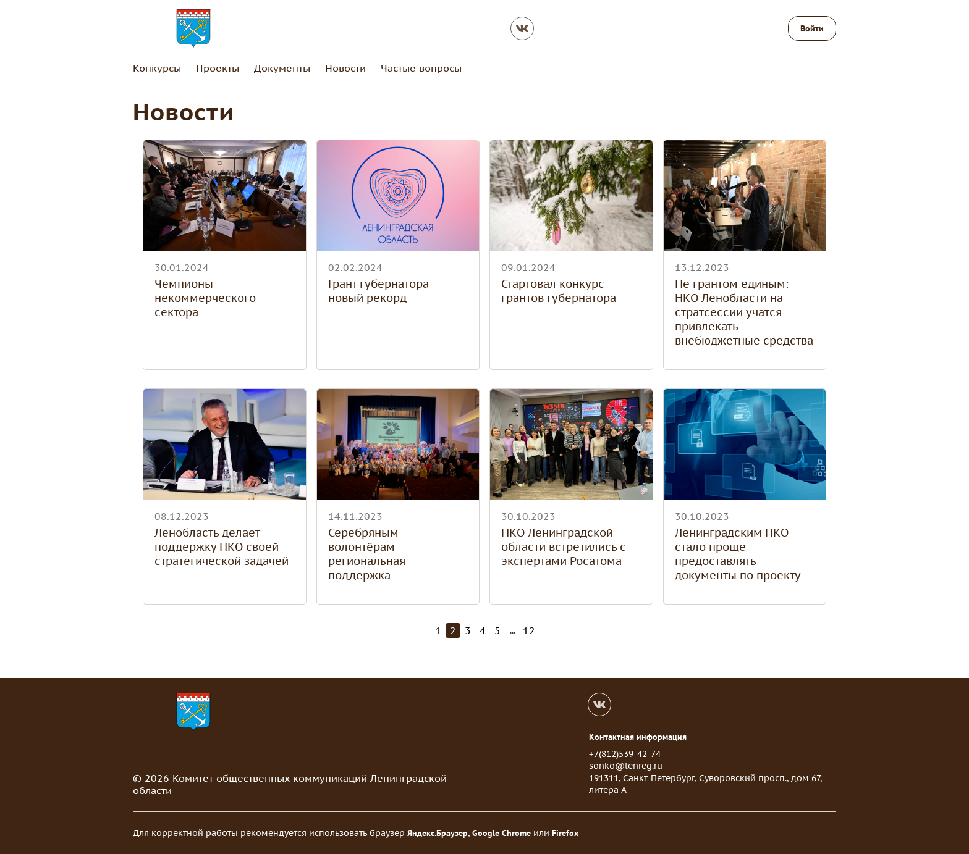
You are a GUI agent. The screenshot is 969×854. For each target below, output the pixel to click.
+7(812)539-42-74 (625, 754)
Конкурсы (157, 68)
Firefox (565, 833)
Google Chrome (501, 833)
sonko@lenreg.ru (625, 765)
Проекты (217, 68)
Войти (812, 28)
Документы (282, 68)
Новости (345, 68)
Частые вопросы (421, 68)
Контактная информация (638, 736)
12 (529, 630)
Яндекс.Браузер (437, 833)
